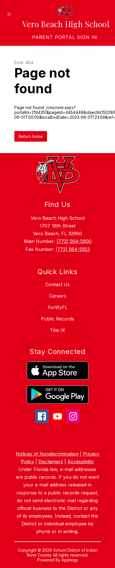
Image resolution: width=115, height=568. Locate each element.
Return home (31, 136)
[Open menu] (9, 14)
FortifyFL (57, 307)
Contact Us (57, 284)
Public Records (57, 319)
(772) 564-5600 (73, 241)
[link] (64, 37)
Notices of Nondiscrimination (47, 454)
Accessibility (80, 461)
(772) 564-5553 (73, 249)
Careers (57, 296)
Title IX (57, 330)
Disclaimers (50, 461)
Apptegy (70, 559)
